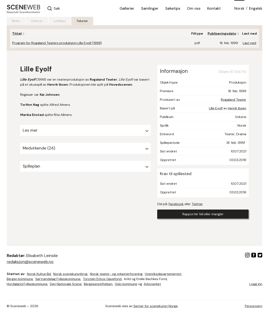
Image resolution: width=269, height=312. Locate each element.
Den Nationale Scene (66, 284)
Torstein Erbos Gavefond (102, 279)
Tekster (82, 21)
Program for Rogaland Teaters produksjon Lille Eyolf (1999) (57, 43)
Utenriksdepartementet (163, 274)
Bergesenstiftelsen (98, 284)
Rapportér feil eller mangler (203, 214)
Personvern (253, 306)
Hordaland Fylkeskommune (27, 284)
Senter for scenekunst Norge (155, 306)
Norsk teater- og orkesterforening (116, 274)
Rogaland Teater (233, 99)
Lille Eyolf (216, 108)
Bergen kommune (20, 279)
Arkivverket (152, 284)
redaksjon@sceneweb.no (30, 261)
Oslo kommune (126, 284)
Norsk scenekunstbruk (70, 274)
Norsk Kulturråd (39, 274)
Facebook (176, 204)
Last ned (249, 43)
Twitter (197, 204)
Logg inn (255, 284)
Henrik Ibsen (237, 108)
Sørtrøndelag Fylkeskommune (57, 279)
